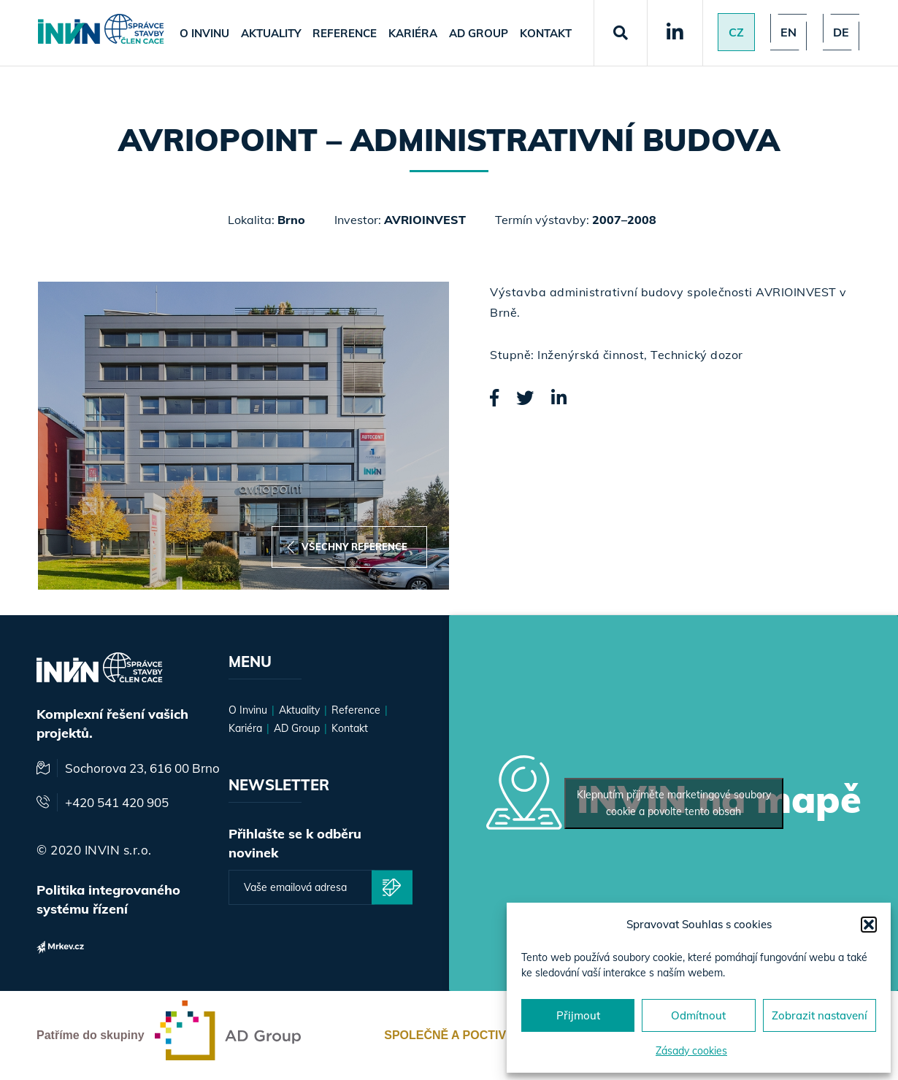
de (841, 32)
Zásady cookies (691, 1050)
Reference (344, 33)
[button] (868, 924)
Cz (736, 32)
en (788, 32)
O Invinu (204, 33)
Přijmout (578, 1015)
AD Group (478, 33)
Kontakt (546, 33)
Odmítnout (698, 1015)
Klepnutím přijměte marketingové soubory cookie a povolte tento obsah (674, 803)
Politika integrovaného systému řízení (108, 899)
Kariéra (412, 33)
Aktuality (271, 33)
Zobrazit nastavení (819, 1015)
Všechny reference (347, 547)
